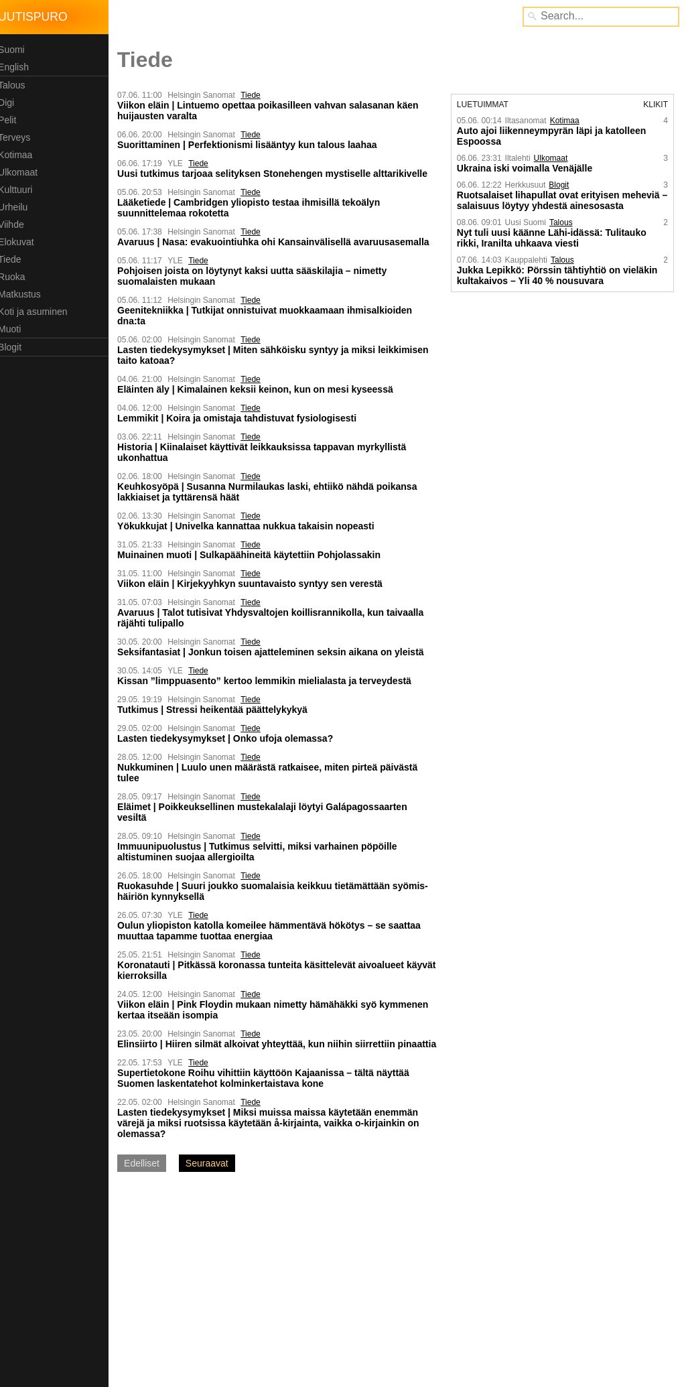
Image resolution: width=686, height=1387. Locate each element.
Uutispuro (38, 16)
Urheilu (18, 207)
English (18, 67)
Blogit (15, 347)
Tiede (15, 259)
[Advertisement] (226, 1290)
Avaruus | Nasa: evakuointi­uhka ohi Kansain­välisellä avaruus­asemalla (279, 242)
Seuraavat (212, 1174)
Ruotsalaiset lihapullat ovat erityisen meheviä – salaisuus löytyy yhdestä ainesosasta (560, 200)
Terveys (19, 137)
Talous (16, 85)
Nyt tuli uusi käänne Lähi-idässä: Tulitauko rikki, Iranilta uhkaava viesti (553, 238)
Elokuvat (21, 242)
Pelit (12, 120)
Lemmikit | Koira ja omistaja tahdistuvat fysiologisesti (242, 418)
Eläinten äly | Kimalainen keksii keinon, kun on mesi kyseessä (261, 389)
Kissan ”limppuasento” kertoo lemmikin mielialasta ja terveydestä (270, 680)
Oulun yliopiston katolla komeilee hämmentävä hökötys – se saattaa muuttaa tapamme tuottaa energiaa (274, 930)
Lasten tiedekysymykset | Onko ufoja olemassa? (230, 738)
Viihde (16, 224)
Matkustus (24, 294)
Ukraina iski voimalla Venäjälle (526, 168)
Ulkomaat (23, 172)
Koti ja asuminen (38, 311)
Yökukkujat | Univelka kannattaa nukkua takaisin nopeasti (251, 526)
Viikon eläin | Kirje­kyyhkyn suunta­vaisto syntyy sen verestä (255, 583)
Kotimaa (20, 154)
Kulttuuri (20, 189)
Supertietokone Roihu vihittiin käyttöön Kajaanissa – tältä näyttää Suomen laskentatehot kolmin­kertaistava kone (269, 1089)
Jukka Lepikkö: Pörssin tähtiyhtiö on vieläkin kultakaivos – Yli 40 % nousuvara (559, 275)
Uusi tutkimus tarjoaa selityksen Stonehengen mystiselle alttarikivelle (278, 173)
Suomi (16, 49)
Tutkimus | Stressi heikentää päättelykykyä (218, 709)
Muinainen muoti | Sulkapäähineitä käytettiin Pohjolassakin (254, 554)
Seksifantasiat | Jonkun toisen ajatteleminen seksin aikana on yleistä (276, 652)
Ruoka (16, 276)
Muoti (14, 329)
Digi (11, 102)
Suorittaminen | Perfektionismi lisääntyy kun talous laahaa (252, 144)
